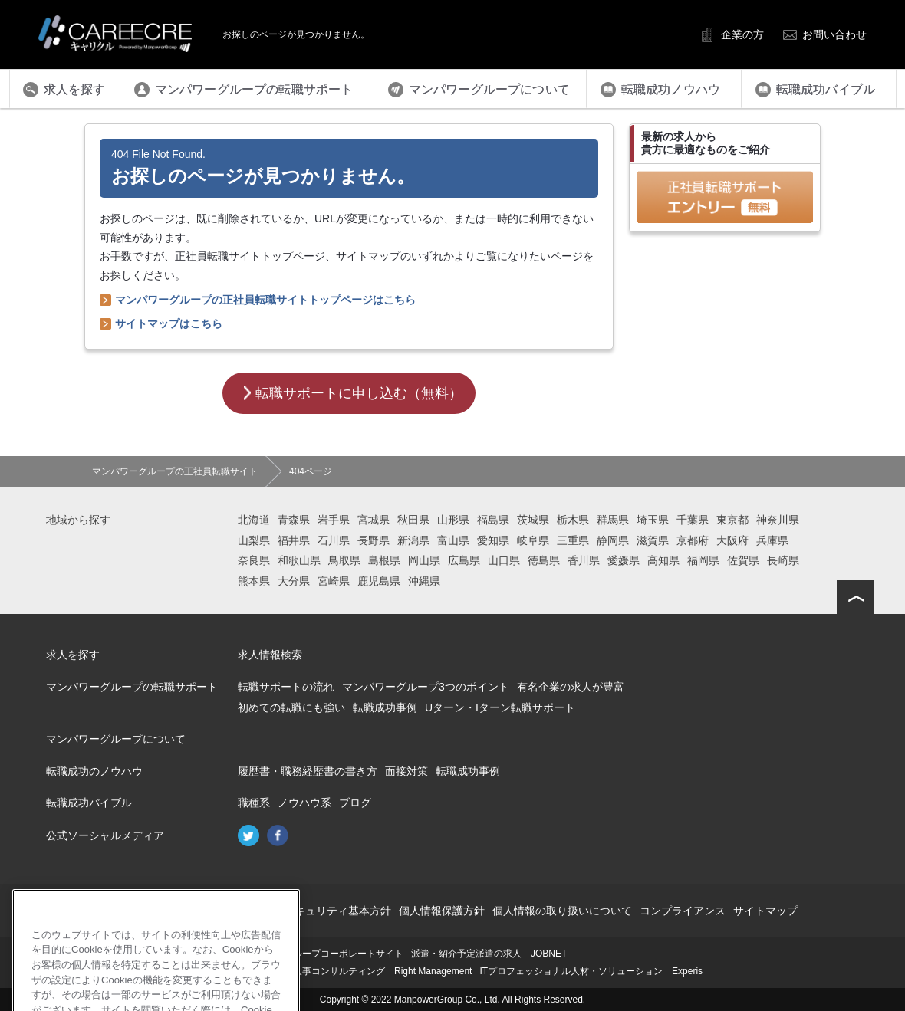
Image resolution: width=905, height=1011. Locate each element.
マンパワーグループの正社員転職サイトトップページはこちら (265, 300)
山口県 (504, 560)
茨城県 (533, 520)
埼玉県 (653, 520)
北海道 (254, 520)
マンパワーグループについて (116, 739)
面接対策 (406, 771)
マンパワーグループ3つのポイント (425, 687)
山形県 (453, 520)
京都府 (692, 540)
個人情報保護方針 (442, 910)
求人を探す (73, 654)
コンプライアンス (683, 910)
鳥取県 (344, 560)
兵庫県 (772, 540)
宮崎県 (334, 581)
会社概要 (128, 910)
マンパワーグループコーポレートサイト (320, 953)
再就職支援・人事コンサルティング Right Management (355, 971)
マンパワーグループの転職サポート (132, 687)
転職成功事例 (385, 707)
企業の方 (742, 34)
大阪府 (732, 540)
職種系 (254, 802)
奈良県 (254, 560)
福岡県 (703, 560)
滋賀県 (653, 540)
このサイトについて (206, 910)
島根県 (384, 560)
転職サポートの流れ (286, 687)
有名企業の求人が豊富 (570, 687)
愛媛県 (623, 560)
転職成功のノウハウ (94, 771)
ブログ (355, 802)
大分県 (294, 581)
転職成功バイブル (89, 802)
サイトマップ (765, 910)
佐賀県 (743, 560)
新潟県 (413, 540)
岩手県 (334, 520)
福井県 (294, 540)
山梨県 (254, 540)
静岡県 (613, 540)
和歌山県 (299, 560)
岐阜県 (533, 540)
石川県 (334, 540)
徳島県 (544, 560)
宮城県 (373, 520)
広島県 (464, 560)
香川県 (584, 560)
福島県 (493, 520)
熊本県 (254, 581)
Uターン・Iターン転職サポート (500, 707)
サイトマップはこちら (168, 323)
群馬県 (613, 520)
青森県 (294, 520)
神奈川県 (777, 520)
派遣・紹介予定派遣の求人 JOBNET (489, 953)
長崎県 (783, 560)
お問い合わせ (834, 34)
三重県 (573, 540)
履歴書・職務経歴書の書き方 (307, 771)
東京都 (732, 520)
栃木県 (573, 520)
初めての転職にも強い (291, 707)
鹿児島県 (378, 581)
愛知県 (493, 540)
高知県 (663, 560)
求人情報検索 (270, 654)
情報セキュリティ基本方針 (326, 910)
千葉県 (692, 520)
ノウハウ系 (304, 802)
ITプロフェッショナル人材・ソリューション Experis (591, 971)
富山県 (453, 540)
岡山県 (424, 560)
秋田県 (413, 520)
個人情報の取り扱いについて (562, 910)
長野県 (373, 540)
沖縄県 (424, 581)
